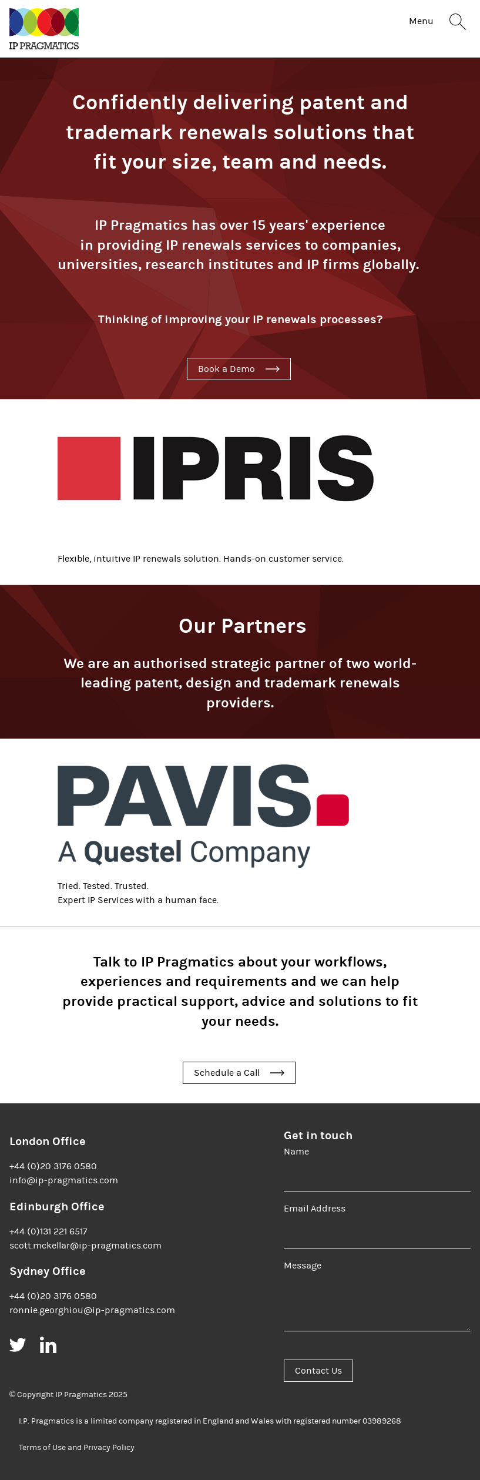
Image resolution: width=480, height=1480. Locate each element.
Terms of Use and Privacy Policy (77, 1447)
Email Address (314, 1208)
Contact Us (318, 1370)
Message (302, 1265)
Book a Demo (226, 369)
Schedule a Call (227, 1073)
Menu (421, 21)
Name (296, 1151)
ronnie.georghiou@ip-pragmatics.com (92, 1310)
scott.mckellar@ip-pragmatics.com (85, 1245)
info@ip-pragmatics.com (63, 1180)
